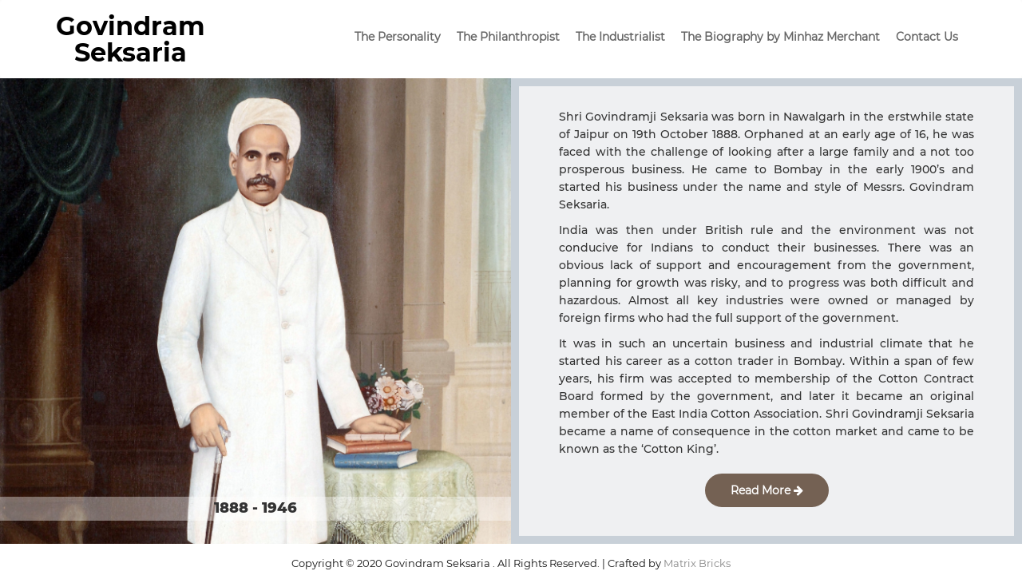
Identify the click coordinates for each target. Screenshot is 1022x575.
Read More (767, 490)
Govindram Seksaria (130, 39)
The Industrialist (620, 37)
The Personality (398, 37)
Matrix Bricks (697, 563)
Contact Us (927, 37)
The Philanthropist (508, 37)
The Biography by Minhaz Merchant (780, 37)
